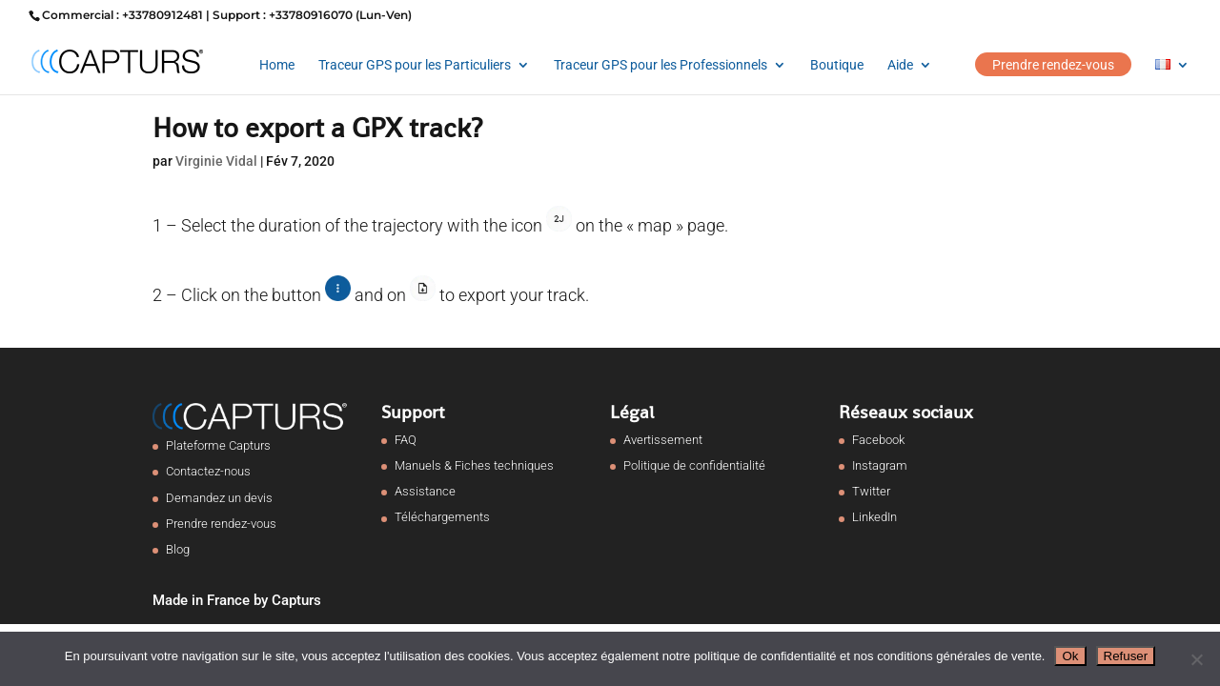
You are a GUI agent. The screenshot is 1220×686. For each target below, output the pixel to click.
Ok (1070, 656)
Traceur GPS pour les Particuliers (414, 65)
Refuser (1126, 656)
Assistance (425, 491)
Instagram (879, 465)
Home (277, 65)
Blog (178, 549)
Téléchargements (442, 517)
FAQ (406, 440)
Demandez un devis (219, 498)
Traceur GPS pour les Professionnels (660, 65)
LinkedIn (874, 517)
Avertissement (662, 440)
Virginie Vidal (216, 161)
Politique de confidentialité (694, 465)
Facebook (878, 440)
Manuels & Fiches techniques (474, 465)
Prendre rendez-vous (1053, 64)
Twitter (871, 491)
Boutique (837, 65)
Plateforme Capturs (218, 445)
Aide (900, 65)
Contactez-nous (208, 471)
